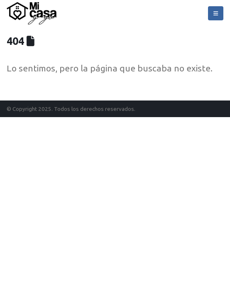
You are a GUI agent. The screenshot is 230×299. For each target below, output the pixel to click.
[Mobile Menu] (215, 13)
